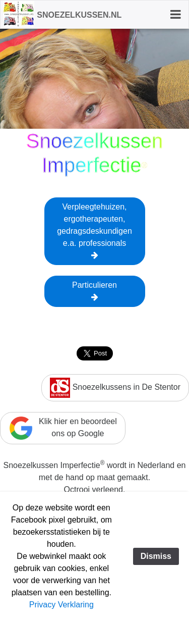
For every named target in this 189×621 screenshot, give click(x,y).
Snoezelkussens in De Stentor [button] (115, 388)
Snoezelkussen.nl (79, 15)
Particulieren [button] (94, 291)
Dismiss (156, 556)
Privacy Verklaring (61, 604)
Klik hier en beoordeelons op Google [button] (63, 428)
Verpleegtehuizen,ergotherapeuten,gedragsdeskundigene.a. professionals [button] (94, 230)
